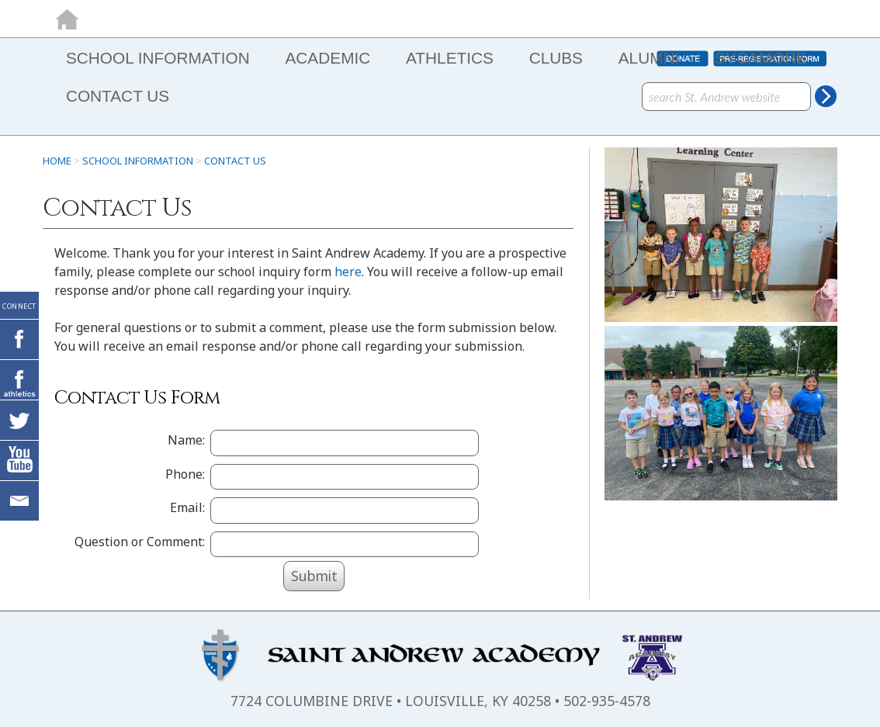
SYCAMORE (761, 58)
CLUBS (556, 58)
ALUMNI (649, 58)
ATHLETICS (450, 58)
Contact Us (235, 161)
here (348, 271)
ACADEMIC (327, 58)
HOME (57, 161)
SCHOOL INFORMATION (158, 58)
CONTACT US (117, 96)
